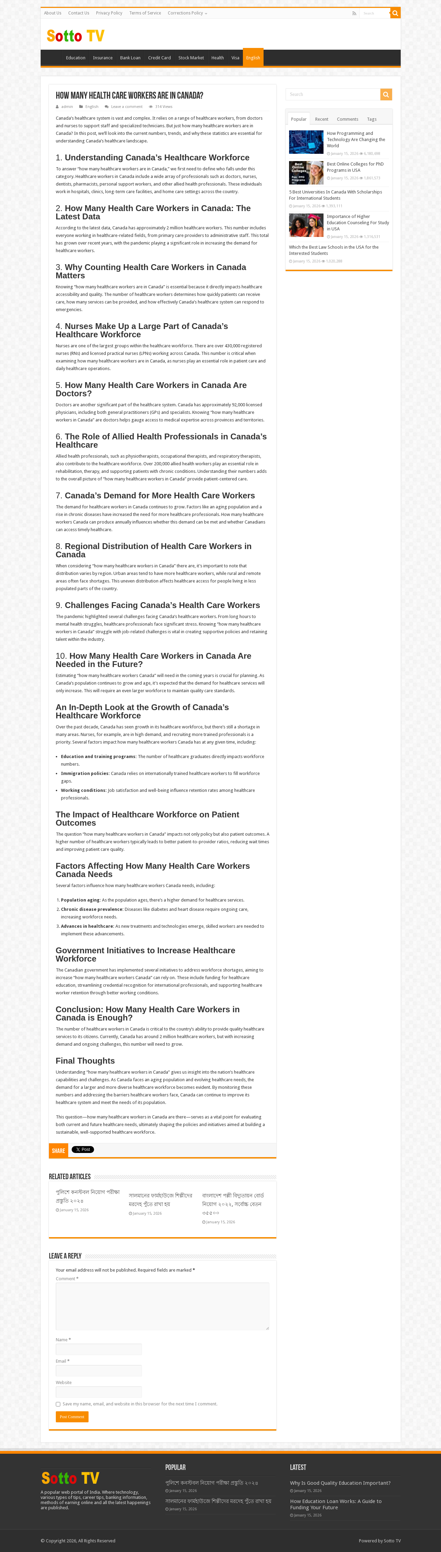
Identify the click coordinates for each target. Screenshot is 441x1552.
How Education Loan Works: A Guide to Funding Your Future (336, 1504)
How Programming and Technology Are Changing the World (356, 139)
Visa (235, 57)
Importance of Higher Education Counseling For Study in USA (358, 222)
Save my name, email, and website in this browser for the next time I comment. (140, 1403)
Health (218, 57)
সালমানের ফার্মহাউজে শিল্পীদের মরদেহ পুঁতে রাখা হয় (218, 1501)
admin (67, 107)
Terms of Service (145, 13)
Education (75, 57)
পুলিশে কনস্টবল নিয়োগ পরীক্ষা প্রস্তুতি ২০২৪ (211, 1483)
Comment (67, 1278)
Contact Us (78, 13)
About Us (52, 13)
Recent (321, 119)
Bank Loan (130, 57)
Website (64, 1382)
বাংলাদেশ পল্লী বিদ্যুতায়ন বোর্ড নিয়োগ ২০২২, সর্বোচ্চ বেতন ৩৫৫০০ (233, 1204)
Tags (372, 119)
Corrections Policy (185, 13)
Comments (347, 119)
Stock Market (191, 57)
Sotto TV (392, 1540)
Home (53, 57)
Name (63, 1339)
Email (63, 1361)
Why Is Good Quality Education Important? (340, 1483)
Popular (299, 119)
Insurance (103, 57)
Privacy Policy (109, 13)
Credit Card (159, 57)
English (253, 57)
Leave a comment (127, 107)
